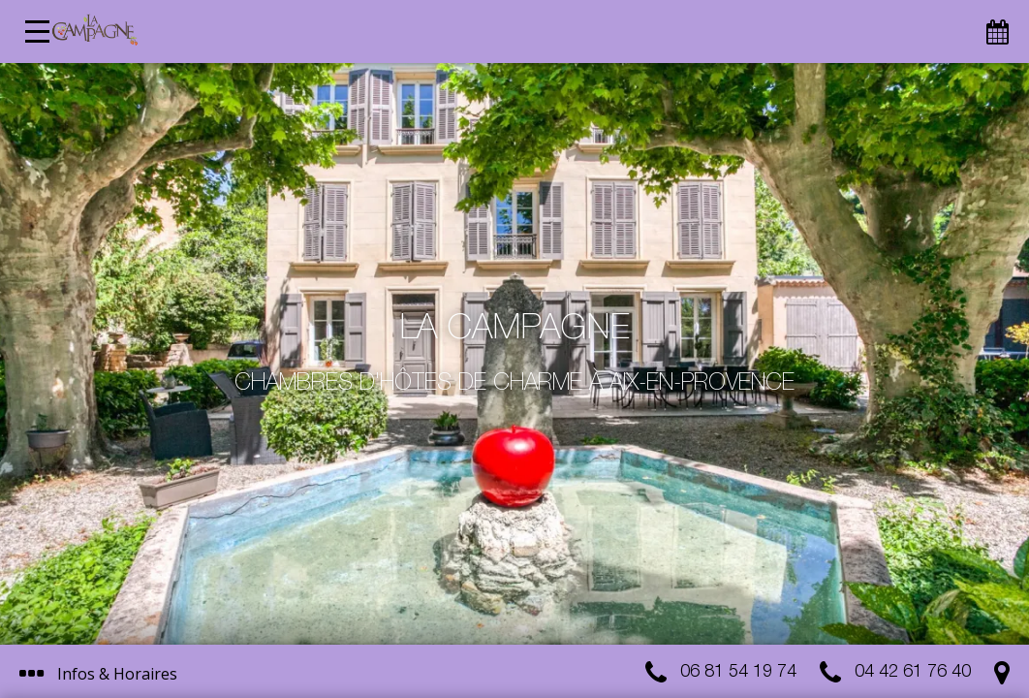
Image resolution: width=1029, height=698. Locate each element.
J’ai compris (482, 598)
